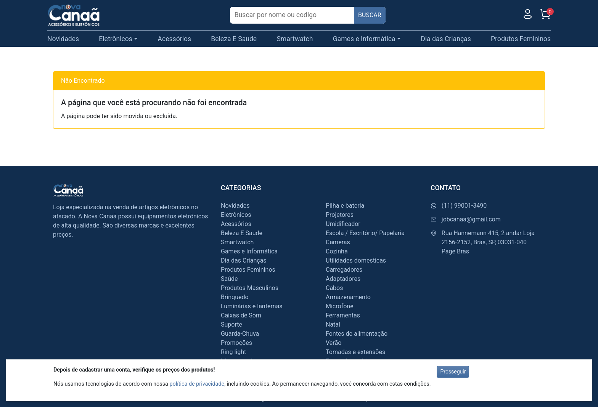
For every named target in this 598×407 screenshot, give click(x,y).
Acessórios (174, 39)
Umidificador (343, 224)
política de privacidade (196, 384)
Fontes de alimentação (356, 333)
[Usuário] (527, 15)
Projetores (340, 214)
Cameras (338, 242)
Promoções (236, 342)
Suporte (231, 324)
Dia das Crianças (446, 39)
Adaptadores (343, 278)
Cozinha (337, 251)
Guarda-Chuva (240, 333)
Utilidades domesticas (356, 260)
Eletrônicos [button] (115, 39)
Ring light (233, 352)
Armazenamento (348, 297)
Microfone (340, 306)
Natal (333, 324)
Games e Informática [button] (364, 39)
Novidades (63, 39)
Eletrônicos (236, 214)
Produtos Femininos (521, 39)
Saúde (229, 278)
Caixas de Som (241, 315)
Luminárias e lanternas (252, 306)
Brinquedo (235, 297)
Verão (333, 342)
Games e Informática (249, 251)
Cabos (334, 288)
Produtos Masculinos (249, 288)
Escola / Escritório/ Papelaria (365, 233)
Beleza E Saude (234, 39)
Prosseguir (453, 372)
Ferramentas (343, 315)
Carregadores (344, 269)
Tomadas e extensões (355, 352)
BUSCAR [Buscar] (369, 15)
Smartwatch (294, 39)
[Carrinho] (545, 15)
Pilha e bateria (345, 205)
